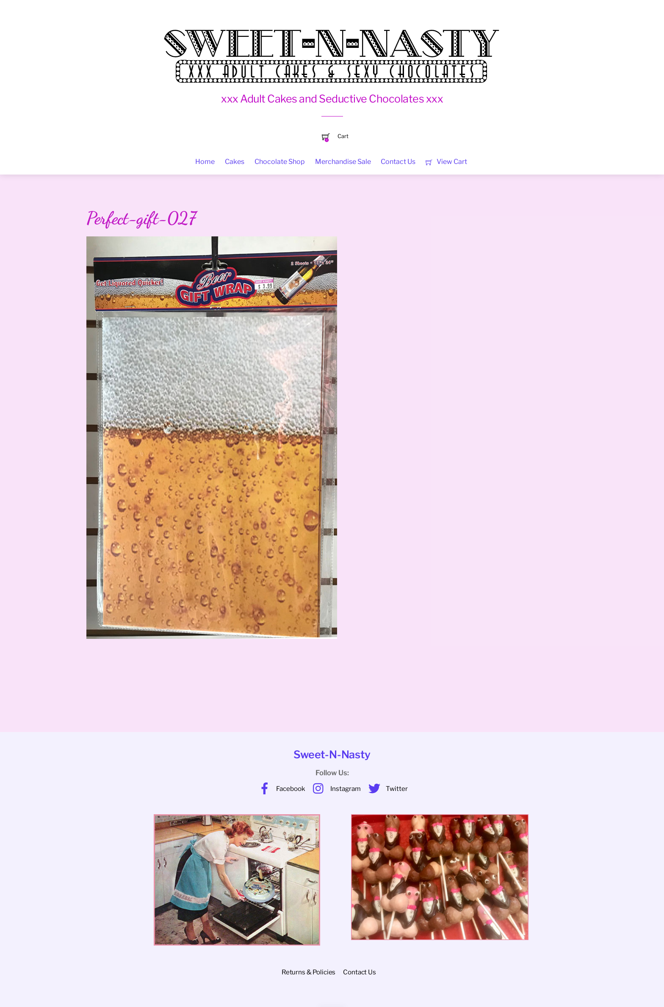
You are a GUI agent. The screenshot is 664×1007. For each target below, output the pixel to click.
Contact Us (398, 162)
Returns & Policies (308, 972)
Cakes (234, 162)
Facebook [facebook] (280, 789)
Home (205, 162)
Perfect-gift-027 (141, 218)
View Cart (446, 162)
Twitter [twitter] (386, 789)
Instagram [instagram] (335, 789)
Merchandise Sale (343, 162)
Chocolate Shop (280, 162)
